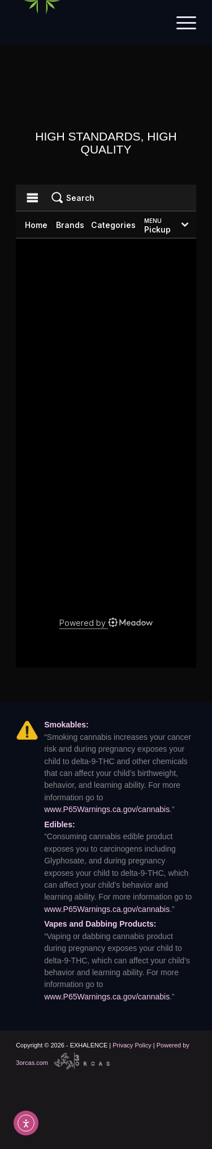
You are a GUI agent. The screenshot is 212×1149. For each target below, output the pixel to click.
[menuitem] (180, 22)
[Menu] (180, 22)
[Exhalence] (88, 22)
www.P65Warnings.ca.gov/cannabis (107, 809)
